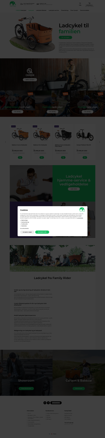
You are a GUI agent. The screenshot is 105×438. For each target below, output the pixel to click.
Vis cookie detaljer (24, 228)
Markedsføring (25, 222)
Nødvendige (24, 220)
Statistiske (24, 225)
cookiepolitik (80, 218)
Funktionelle (24, 224)
